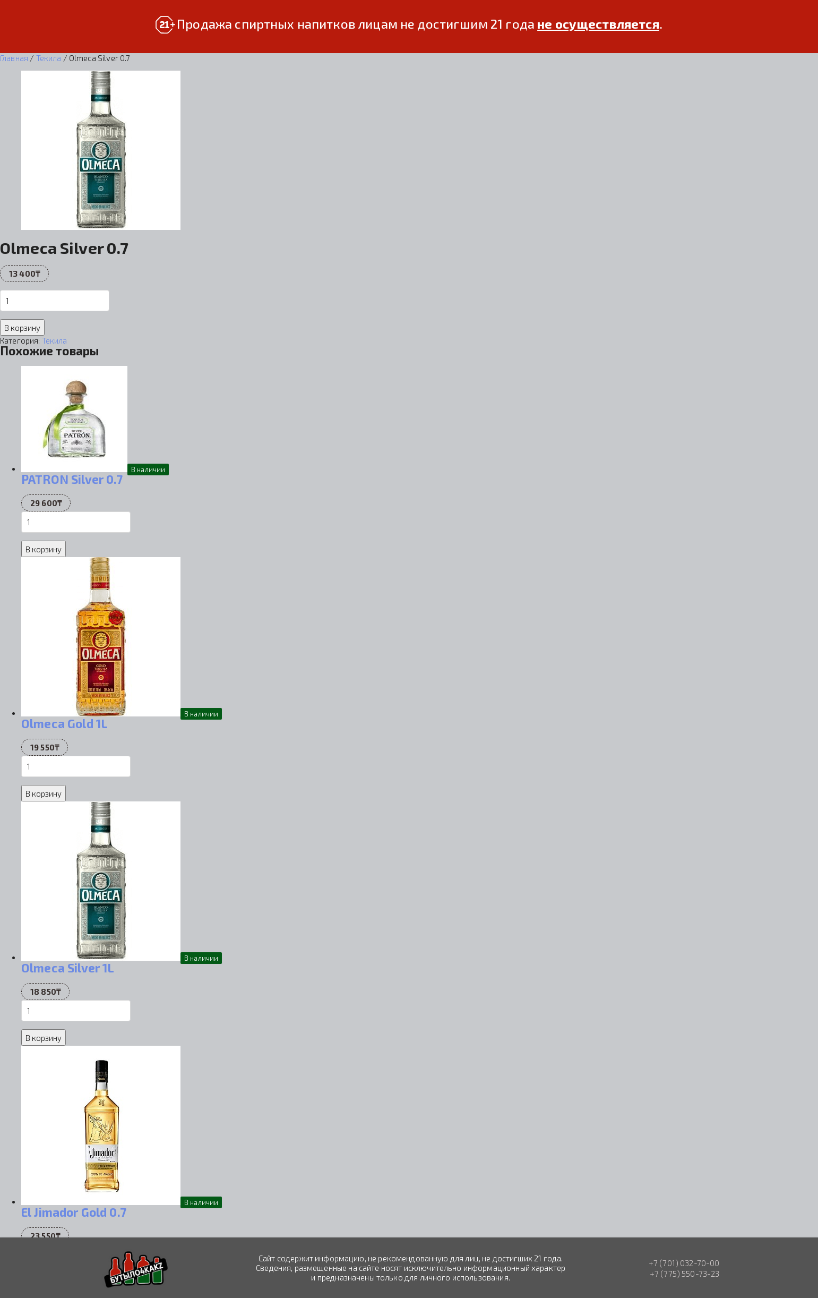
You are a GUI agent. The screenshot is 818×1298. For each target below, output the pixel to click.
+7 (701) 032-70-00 (684, 1263)
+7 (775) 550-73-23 (685, 1273)
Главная (14, 58)
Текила (49, 58)
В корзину (22, 327)
